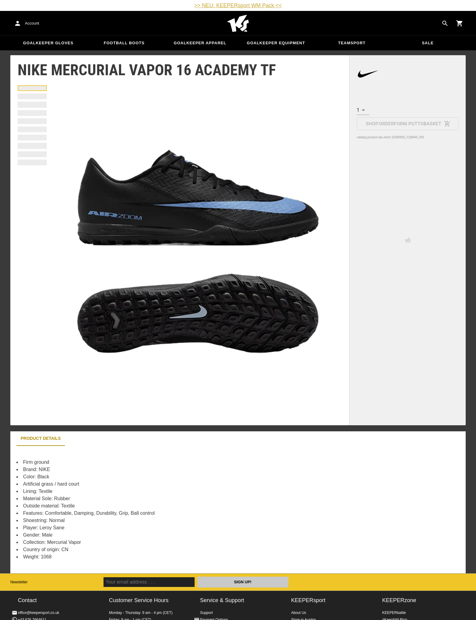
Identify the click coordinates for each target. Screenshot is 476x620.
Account (32, 23)
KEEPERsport (308, 600)
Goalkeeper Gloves (48, 43)
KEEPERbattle (394, 613)
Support (206, 613)
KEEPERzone (399, 600)
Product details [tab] (41, 438)
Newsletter (19, 582)
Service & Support (222, 600)
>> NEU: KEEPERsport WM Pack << (238, 5)
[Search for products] (445, 23)
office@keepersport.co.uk (38, 613)
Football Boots (124, 43)
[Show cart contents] (460, 23)
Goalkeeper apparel (200, 43)
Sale (428, 43)
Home (238, 23)
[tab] (32, 88)
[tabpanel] (116, 509)
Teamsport (352, 43)
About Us (298, 613)
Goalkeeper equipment (276, 43)
